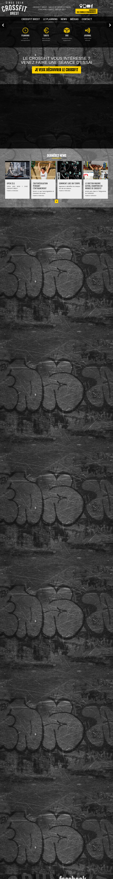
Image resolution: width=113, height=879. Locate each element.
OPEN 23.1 (11, 183)
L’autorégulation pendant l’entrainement (40, 186)
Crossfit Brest (31, 19)
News (64, 19)
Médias (74, 19)
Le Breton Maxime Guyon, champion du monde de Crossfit (93, 186)
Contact (87, 19)
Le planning (50, 19)
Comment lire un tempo (69, 183)
